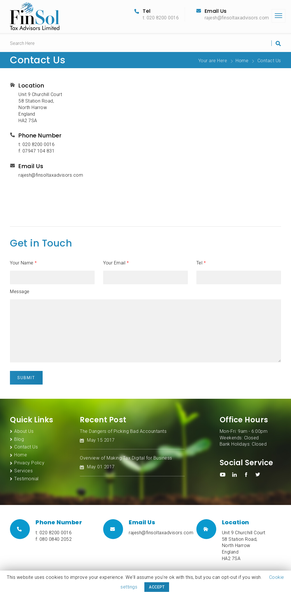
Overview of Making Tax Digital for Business (126, 458)
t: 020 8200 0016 (161, 17)
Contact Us (26, 447)
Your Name (23, 263)
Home (242, 60)
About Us (24, 431)
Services (23, 470)
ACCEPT (157, 587)
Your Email (116, 263)
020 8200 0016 (38, 144)
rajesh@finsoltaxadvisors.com (237, 17)
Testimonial (26, 478)
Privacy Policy (29, 463)
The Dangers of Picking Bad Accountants (123, 431)
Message (20, 291)
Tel (201, 263)
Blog (19, 439)
